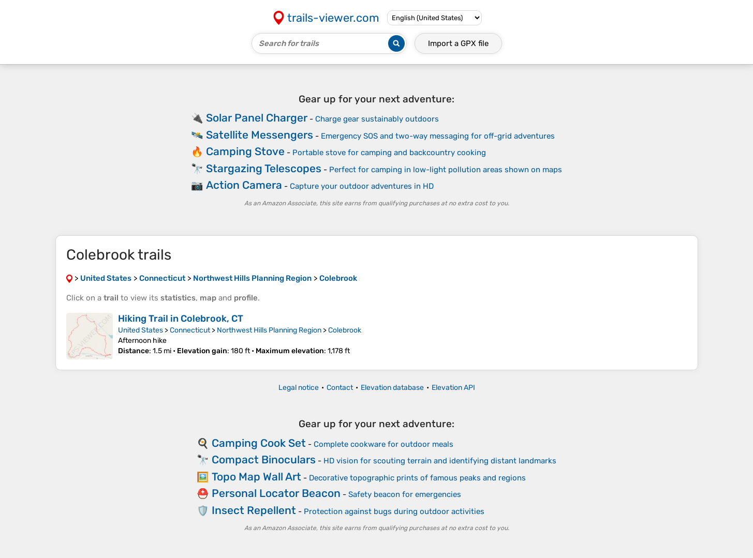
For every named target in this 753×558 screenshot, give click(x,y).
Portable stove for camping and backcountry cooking (389, 152)
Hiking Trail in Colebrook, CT (180, 318)
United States (140, 330)
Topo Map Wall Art (256, 476)
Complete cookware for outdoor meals (383, 444)
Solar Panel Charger (256, 117)
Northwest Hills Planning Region (269, 330)
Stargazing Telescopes (263, 168)
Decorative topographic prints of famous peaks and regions (417, 477)
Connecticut (190, 330)
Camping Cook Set (259, 442)
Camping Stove (245, 151)
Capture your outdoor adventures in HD (362, 186)
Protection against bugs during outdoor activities (394, 511)
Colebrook (344, 330)
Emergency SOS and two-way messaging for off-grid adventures (438, 136)
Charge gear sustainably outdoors (377, 119)
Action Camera (244, 184)
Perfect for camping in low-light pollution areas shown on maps (445, 169)
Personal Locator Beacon (276, 493)
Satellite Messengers (259, 134)
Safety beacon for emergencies (404, 494)
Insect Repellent (254, 510)
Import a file (458, 43)
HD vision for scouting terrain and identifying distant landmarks (439, 460)
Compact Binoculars (264, 459)
